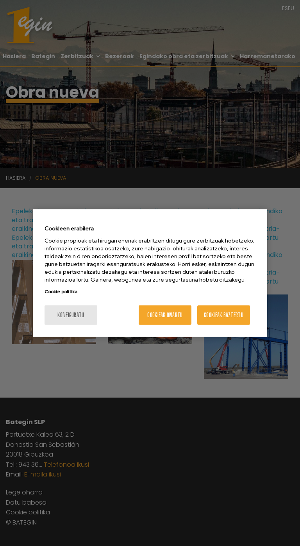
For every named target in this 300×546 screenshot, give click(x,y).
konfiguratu (70, 314)
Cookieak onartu (164, 314)
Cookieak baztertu (223, 314)
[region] (150, 273)
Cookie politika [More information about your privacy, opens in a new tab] (61, 291)
